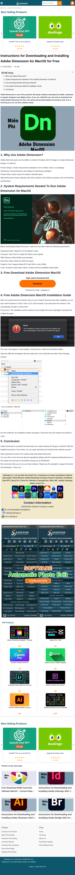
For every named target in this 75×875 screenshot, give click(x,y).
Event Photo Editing (8, 848)
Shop (41, 828)
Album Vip (42, 838)
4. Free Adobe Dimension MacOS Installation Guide (23, 86)
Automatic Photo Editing (9, 838)
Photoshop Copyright (46, 842)
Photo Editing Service (46, 845)
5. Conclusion (9, 89)
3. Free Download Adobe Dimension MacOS (20, 83)
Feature (5, 828)
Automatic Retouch (8, 842)
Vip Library (42, 835)
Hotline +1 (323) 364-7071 (37, 866)
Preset (41, 831)
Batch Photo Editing (8, 835)
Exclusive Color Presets (9, 831)
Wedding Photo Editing (9, 852)
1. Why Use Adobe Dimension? (15, 76)
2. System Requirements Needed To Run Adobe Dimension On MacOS (30, 79)
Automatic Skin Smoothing (10, 845)
